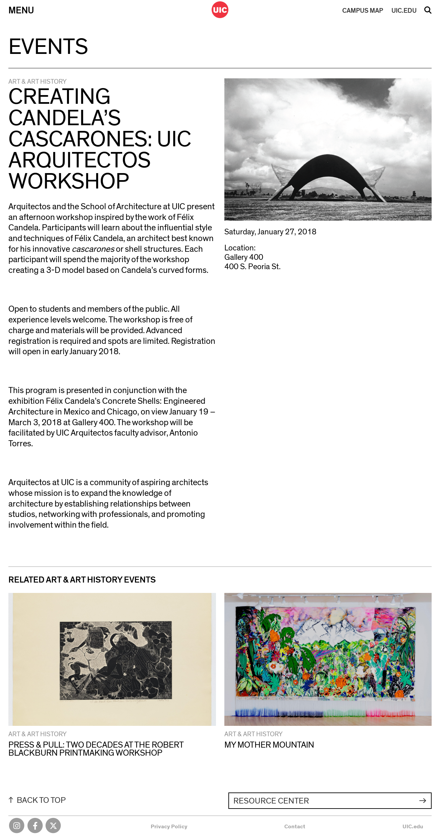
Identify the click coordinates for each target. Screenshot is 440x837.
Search (428, 12)
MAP (362, 10)
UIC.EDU (404, 10)
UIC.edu (412, 826)
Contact (294, 826)
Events (48, 47)
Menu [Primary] (21, 10)
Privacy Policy (169, 826)
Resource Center (271, 801)
